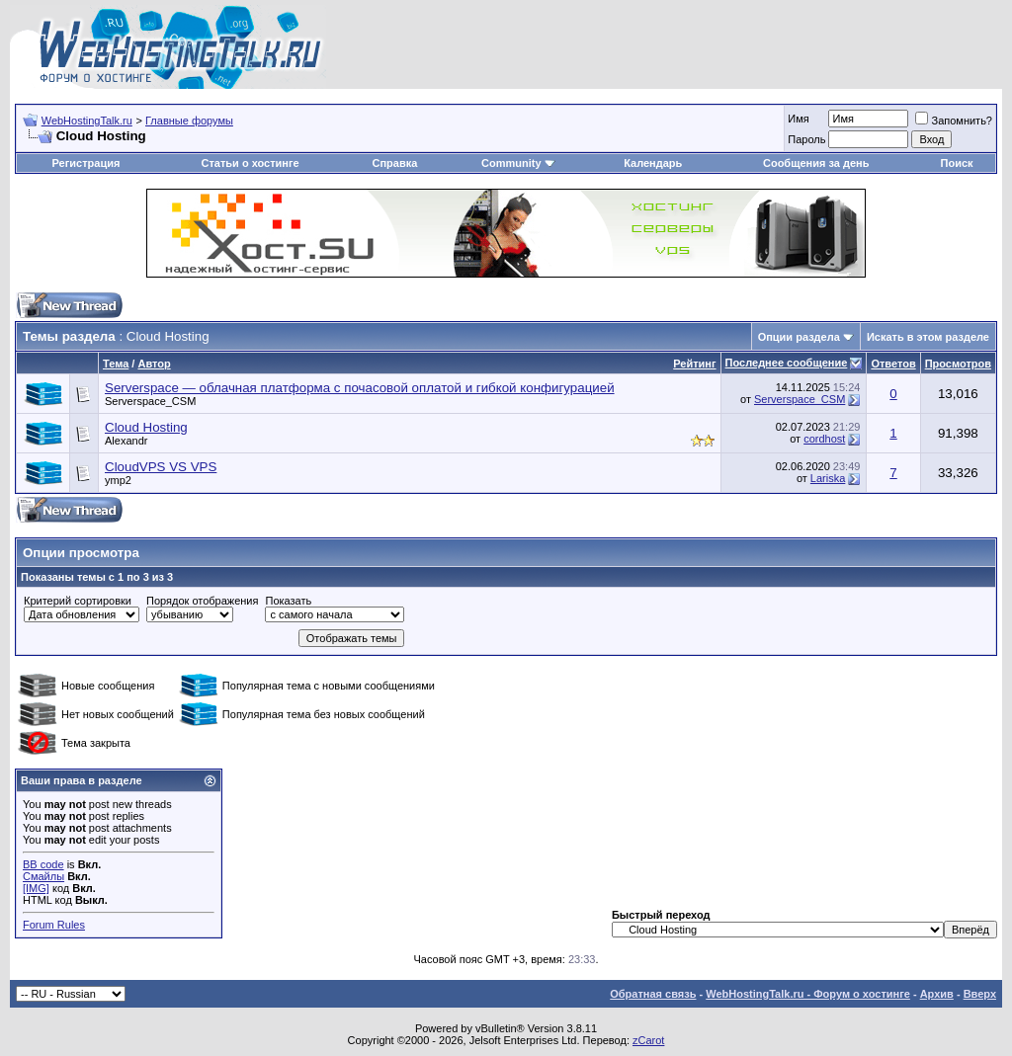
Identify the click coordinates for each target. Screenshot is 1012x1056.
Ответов (893, 363)
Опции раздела (799, 337)
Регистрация (86, 163)
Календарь (653, 163)
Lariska (827, 478)
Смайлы (43, 876)
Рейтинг (694, 363)
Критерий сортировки (77, 601)
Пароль (806, 139)
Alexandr (126, 441)
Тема (115, 363)
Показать (288, 601)
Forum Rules (54, 925)
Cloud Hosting (146, 427)
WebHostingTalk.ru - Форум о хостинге (808, 994)
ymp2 (118, 480)
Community (518, 163)
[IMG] (36, 888)
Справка (394, 163)
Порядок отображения (202, 601)
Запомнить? (953, 120)
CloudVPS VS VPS (160, 466)
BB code (43, 864)
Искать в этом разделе (928, 337)
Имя (798, 118)
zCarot (648, 1040)
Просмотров (958, 363)
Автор (153, 363)
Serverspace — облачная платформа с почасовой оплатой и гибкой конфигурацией (360, 387)
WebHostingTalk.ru (87, 120)
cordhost (824, 439)
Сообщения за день (816, 163)
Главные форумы (189, 120)
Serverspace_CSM (150, 401)
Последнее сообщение (786, 362)
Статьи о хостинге (249, 163)
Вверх (980, 994)
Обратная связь (653, 994)
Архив (937, 994)
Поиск (957, 163)
